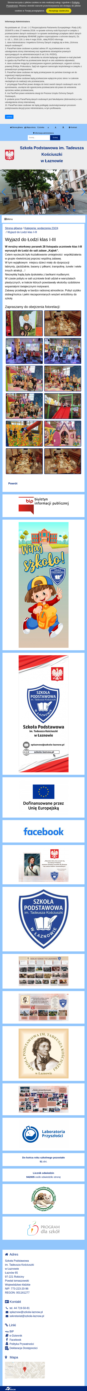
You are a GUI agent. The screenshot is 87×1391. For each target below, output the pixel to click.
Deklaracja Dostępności (21, 1348)
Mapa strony (30, 127)
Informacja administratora (43, 133)
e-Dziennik (13, 1335)
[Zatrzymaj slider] (44, 211)
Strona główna (16, 127)
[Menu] (43, 219)
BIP (9, 1331)
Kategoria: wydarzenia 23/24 (41, 228)
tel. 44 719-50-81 (17, 1308)
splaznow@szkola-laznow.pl (24, 1312)
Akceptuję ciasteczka (59, 10)
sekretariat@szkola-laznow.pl (24, 1316)
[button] (4, 192)
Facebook (13, 1339)
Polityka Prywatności (19, 1343)
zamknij (9, 117)
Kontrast (73, 127)
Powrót (12, 483)
